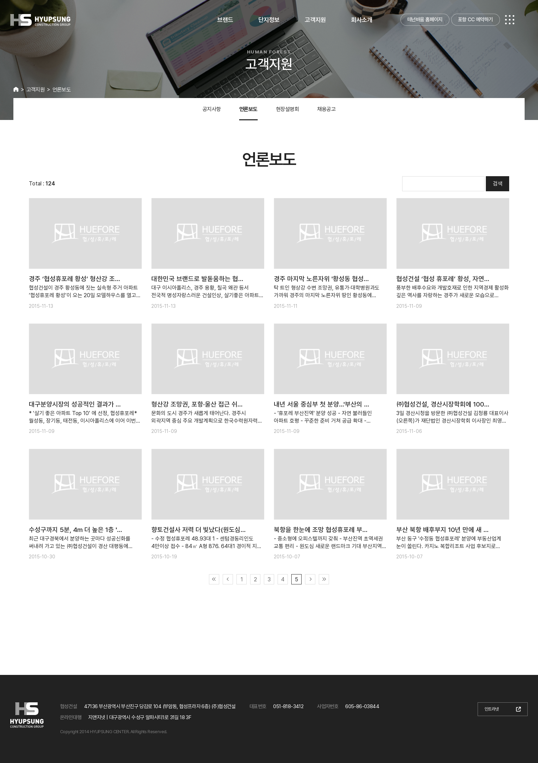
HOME (16, 89)
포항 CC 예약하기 (475, 19)
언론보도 (248, 109)
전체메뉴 (509, 19)
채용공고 (326, 109)
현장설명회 (287, 109)
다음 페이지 (310, 579)
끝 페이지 (324, 579)
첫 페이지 (214, 579)
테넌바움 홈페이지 (425, 19)
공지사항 (211, 109)
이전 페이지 (228, 579)
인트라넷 (491, 709)
